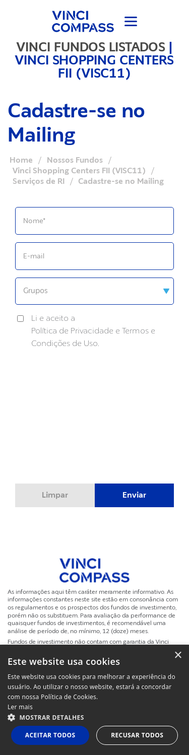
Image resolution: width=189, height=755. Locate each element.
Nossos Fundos (75, 160)
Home (21, 160)
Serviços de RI (39, 181)
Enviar (134, 495)
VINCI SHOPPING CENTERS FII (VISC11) (94, 66)
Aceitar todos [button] (50, 735)
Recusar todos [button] (137, 735)
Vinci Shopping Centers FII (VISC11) (79, 171)
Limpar (55, 495)
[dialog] (94, 700)
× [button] (177, 655)
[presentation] (94, 437)
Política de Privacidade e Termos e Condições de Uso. (93, 337)
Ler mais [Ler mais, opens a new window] (20, 707)
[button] (94, 717)
